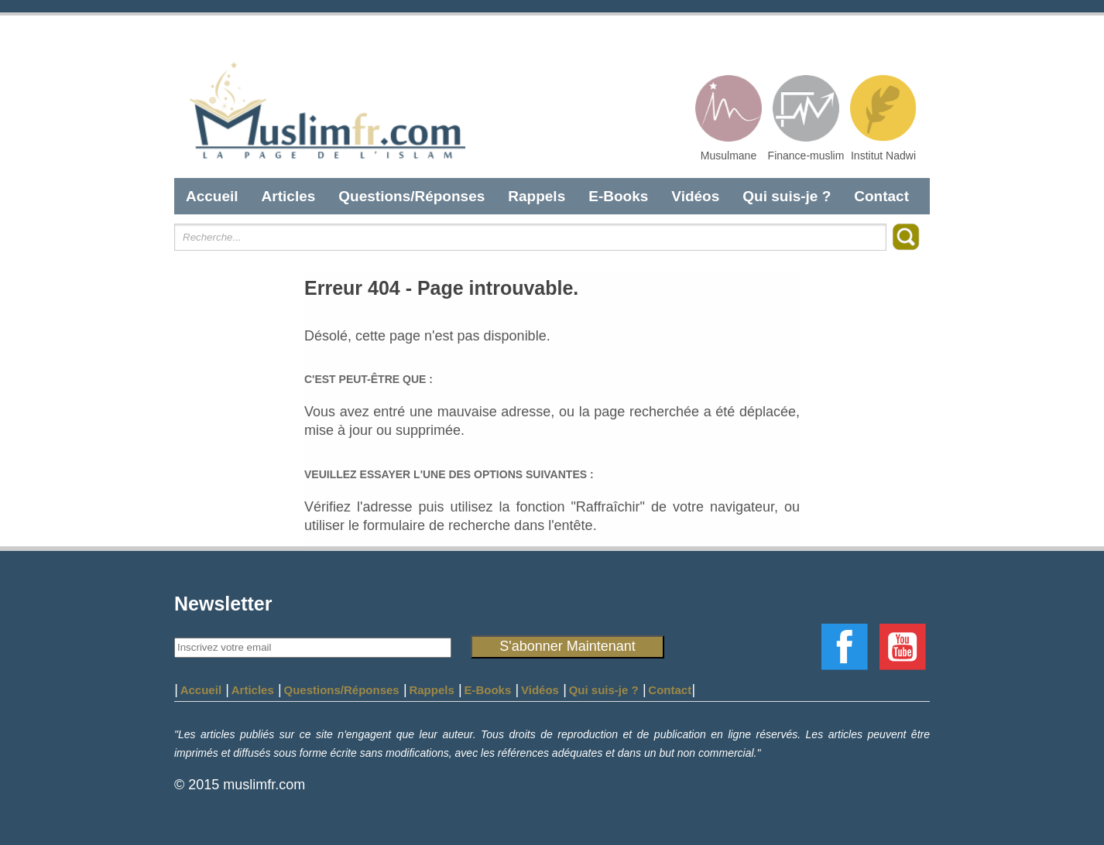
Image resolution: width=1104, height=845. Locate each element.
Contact (881, 196)
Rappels (536, 196)
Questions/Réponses (411, 196)
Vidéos (695, 196)
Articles (289, 196)
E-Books (618, 196)
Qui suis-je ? (786, 196)
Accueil (212, 196)
